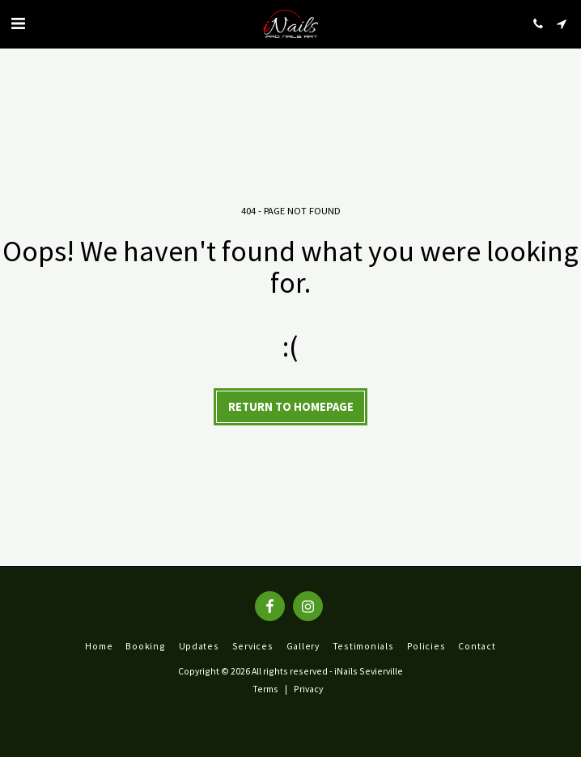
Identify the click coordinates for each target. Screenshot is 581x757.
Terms (265, 689)
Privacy (308, 689)
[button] (18, 23)
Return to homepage (291, 407)
